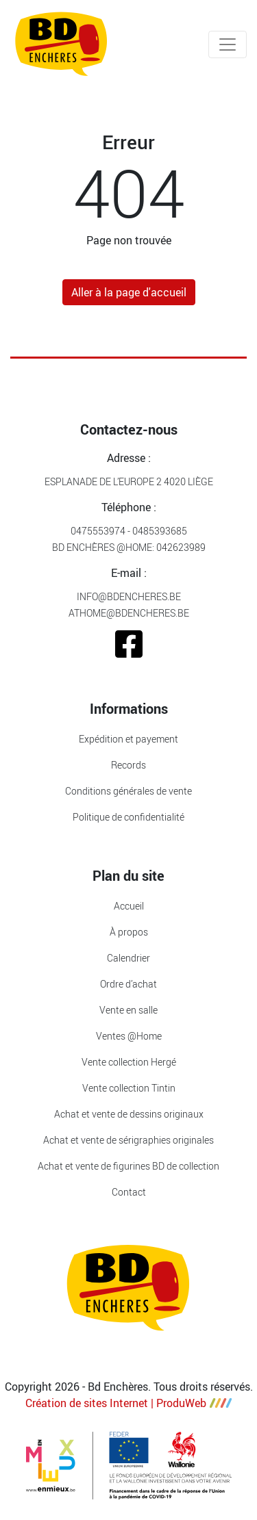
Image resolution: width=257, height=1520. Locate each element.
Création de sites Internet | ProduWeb (128, 1402)
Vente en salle (128, 1009)
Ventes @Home (129, 1035)
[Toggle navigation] (227, 44)
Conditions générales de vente (128, 790)
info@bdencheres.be (129, 596)
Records (128, 764)
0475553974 (98, 530)
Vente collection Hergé (129, 1061)
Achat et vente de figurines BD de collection (128, 1165)
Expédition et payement (128, 738)
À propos (129, 931)
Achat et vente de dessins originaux (129, 1113)
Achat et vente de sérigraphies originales (128, 1139)
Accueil (129, 905)
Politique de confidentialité (128, 816)
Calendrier (128, 957)
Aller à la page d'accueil (128, 292)
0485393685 (159, 530)
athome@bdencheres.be (129, 612)
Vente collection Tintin (128, 1087)
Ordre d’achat (128, 983)
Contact (129, 1191)
